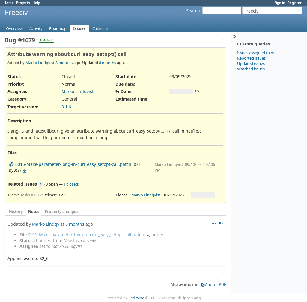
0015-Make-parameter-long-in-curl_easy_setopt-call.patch (86, 234)
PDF (222, 284)
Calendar (100, 28)
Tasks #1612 (31, 195)
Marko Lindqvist (40, 62)
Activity (36, 28)
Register (295, 3)
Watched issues (251, 69)
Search (193, 10)
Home (9, 3)
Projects (23, 3)
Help (36, 3)
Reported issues (251, 58)
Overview (14, 28)
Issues (79, 28)
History (16, 211)
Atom (210, 284)
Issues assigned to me (256, 52)
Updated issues (251, 63)
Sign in (279, 3)
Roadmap (58, 28)
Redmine (136, 298)
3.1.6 (66, 107)
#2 (221, 223)
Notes (33, 211)
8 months (64, 62)
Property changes (61, 211)
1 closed (71, 184)
